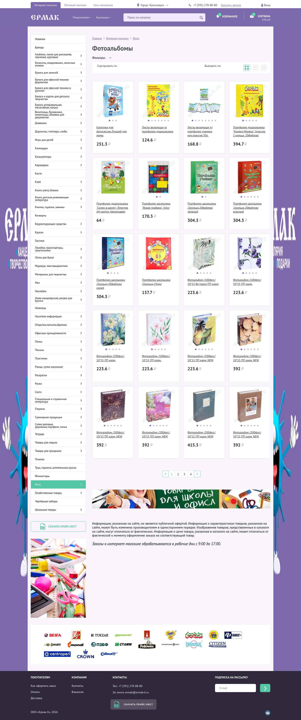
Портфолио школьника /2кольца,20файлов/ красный (247, 207)
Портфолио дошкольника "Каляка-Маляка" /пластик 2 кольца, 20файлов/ (249, 131)
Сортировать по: (107, 65)
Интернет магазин (45, 5)
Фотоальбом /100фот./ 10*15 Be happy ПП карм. (203, 282)
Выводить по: (213, 65)
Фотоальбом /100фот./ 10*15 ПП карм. (247, 282)
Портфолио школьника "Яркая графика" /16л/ (156, 206)
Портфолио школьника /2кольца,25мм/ (156, 282)
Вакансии (78, 691)
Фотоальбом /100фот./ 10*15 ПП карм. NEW (201, 358)
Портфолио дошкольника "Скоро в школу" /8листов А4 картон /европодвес (112, 207)
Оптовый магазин (75, 5)
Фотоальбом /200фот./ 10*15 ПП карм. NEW (247, 358)
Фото (136, 38)
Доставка (36, 698)
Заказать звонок (231, 5)
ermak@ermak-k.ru (137, 692)
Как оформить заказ (43, 685)
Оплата (35, 691)
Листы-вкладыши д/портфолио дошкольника (157, 129)
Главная (97, 38)
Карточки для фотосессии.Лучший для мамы (111, 131)
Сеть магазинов (103, 5)
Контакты (77, 685)
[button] (158, 5)
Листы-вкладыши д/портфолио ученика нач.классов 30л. (200, 131)
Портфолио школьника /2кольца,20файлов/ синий (110, 284)
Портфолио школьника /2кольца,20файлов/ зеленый (202, 207)
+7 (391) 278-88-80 (205, 5)
